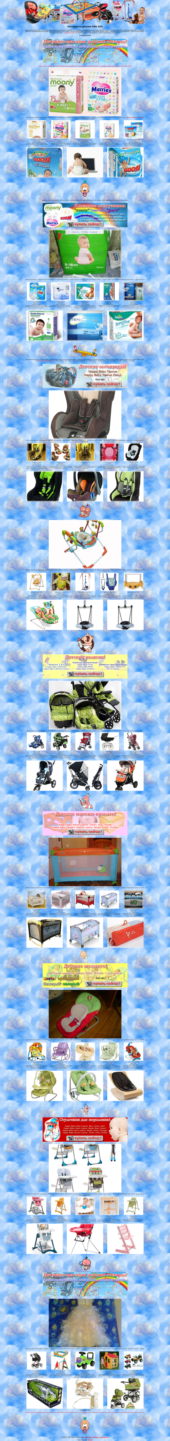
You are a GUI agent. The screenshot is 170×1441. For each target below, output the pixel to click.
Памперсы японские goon (98, 1412)
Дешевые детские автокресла (135, 117)
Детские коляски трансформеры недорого (80, 1412)
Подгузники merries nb (70, 33)
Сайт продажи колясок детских (61, 1412)
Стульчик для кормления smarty (45, 360)
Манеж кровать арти (47, 1412)
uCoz (90, 1440)
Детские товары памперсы (97, 1437)
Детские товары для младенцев (33, 1412)
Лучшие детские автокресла (113, 1412)
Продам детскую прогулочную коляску (130, 1412)
